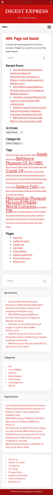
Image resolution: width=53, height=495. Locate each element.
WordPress (27, 491)
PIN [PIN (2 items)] (9, 210)
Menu (4, 27)
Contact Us (18, 244)
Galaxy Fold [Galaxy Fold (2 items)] (26, 186)
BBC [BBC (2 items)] (39, 162)
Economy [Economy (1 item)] (42, 175)
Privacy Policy (19, 251)
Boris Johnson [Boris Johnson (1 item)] (11, 167)
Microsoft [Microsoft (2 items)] (15, 202)
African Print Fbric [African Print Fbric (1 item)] (12, 155)
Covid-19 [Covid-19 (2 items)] (14, 170)
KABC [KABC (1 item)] (44, 191)
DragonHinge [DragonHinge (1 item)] (33, 175)
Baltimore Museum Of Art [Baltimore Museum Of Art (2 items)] (20, 160)
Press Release (15, 376)
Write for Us (19, 261)
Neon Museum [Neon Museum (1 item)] (42, 207)
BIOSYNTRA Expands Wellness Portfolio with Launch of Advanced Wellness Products (27, 90)
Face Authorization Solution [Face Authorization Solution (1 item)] (28, 179)
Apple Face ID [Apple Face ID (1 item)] (11, 159)
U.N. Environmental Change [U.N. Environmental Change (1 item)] (24, 223)
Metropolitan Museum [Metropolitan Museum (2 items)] (26, 198)
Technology (14, 379)
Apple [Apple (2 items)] (42, 154)
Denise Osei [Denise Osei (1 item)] (10, 175)
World (11, 386)
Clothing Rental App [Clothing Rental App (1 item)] (35, 167)
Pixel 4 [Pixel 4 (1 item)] (15, 212)
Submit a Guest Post (22, 255)
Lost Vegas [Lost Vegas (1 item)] (10, 195)
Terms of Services (21, 258)
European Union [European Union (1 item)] (11, 179)
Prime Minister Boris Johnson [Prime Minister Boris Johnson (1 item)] (28, 212)
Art (10, 366)
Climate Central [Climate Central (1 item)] (22, 167)
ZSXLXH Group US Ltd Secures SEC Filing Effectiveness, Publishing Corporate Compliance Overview (28, 111)
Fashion (12, 373)
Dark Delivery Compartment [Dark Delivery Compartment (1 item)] (34, 172)
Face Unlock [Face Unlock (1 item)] (42, 179)
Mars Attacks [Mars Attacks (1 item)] (19, 195)
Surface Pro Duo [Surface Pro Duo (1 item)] (20, 219)
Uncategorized (15, 382)
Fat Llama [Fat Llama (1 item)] (26, 183)
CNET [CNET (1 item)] (45, 167)
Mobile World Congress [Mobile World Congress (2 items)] (21, 204)
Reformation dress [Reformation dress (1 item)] (29, 215)
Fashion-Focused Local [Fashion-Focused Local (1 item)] (14, 183)
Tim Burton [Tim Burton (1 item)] (34, 219)
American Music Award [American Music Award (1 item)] (28, 155)
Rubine (39, 491)
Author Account (21, 241)
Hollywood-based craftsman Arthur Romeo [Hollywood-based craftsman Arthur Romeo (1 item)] (26, 191)
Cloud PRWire (15, 369)
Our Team (17, 248)
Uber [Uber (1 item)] (36, 223)
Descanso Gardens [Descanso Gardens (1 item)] (22, 175)
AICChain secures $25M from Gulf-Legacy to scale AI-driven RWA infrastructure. (28, 100)
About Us (17, 237)
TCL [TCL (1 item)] (27, 219)
